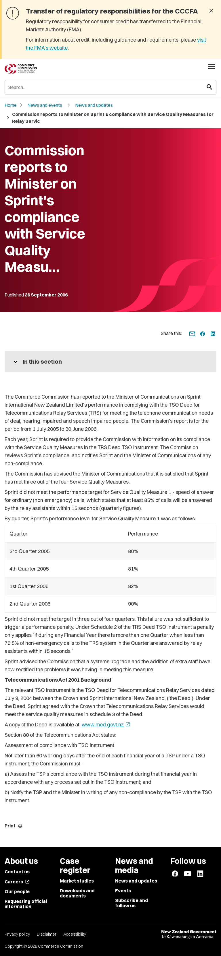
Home (11, 105)
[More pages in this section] (110, 361)
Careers (17, 882)
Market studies (77, 881)
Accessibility (74, 934)
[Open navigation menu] (211, 66)
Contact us (17, 871)
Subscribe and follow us (131, 902)
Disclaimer (46, 934)
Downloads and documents (77, 893)
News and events (44, 105)
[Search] (110, 87)
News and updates (94, 105)
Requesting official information (26, 903)
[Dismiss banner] (211, 11)
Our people (17, 891)
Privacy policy (17, 934)
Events (123, 890)
